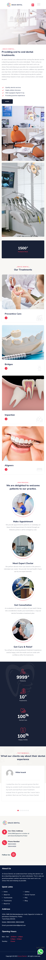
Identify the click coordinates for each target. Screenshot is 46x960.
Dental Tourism (30, 895)
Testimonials (8, 898)
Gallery (27, 892)
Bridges (9, 364)
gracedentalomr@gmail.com (16, 925)
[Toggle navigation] (39, 4)
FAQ (26, 898)
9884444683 (12, 844)
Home (6, 892)
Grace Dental (22, 956)
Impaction (10, 414)
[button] (18, 810)
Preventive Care (13, 313)
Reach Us (7, 904)
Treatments (8, 901)
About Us (7, 895)
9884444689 (12, 846)
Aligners (9, 465)
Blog (26, 901)
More (7, 101)
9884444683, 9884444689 (15, 922)
